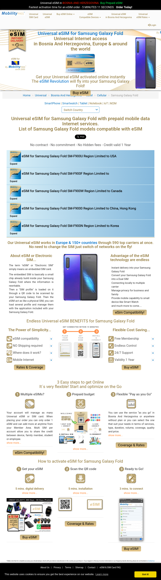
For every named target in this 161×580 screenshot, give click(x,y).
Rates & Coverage (29, 367)
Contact (91, 567)
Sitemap (79, 567)
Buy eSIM (80, 93)
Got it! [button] (145, 574)
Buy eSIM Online (66, 14)
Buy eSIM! (131, 367)
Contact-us (151, 561)
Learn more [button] (101, 574)
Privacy (57, 567)
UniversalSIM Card (33, 16)
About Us (44, 567)
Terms (68, 567)
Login (152, 25)
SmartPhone (52, 103)
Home (26, 95)
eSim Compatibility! (129, 312)
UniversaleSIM (47, 16)
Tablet (84, 103)
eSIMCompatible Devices (90, 16)
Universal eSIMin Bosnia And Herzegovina (118, 16)
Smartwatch (70, 103)
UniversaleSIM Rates (143, 16)
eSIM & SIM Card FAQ (110, 567)
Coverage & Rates (131, 445)
